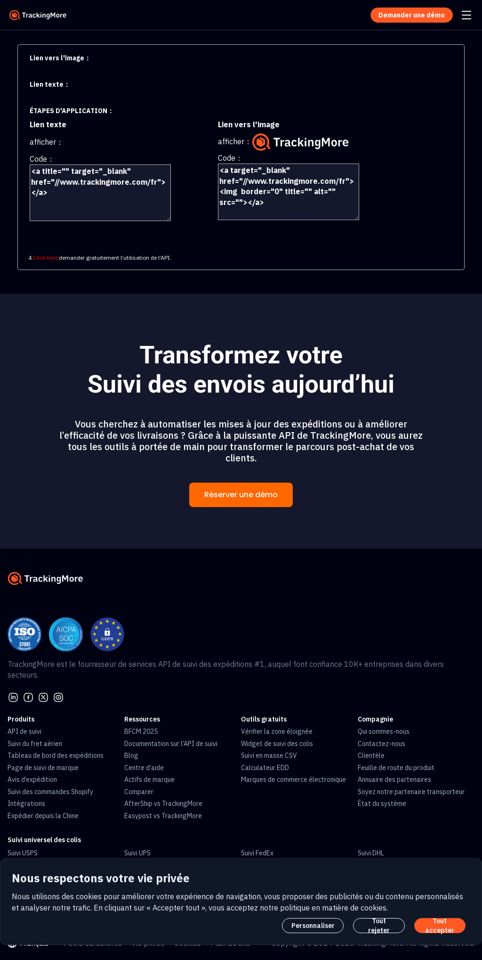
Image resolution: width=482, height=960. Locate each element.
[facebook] (28, 696)
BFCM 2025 (141, 731)
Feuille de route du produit (396, 767)
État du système (382, 803)
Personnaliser (313, 925)
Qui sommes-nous (384, 731)
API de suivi (24, 731)
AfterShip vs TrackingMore (163, 803)
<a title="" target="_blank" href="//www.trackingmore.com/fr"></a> (100, 192)
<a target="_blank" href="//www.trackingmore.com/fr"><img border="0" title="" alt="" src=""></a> (288, 192)
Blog (131, 755)
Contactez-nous (381, 743)
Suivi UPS (137, 853)
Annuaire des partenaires (394, 779)
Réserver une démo (241, 494)
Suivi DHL (371, 853)
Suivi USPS (23, 853)
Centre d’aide (144, 767)
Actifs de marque (149, 779)
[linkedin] (13, 696)
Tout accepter (439, 925)
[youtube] (58, 696)
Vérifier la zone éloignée (277, 731)
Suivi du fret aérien (35, 743)
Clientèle (371, 755)
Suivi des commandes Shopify (50, 792)
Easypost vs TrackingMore (163, 816)
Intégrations (26, 803)
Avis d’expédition (32, 779)
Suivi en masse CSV (269, 755)
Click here (45, 257)
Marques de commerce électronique (293, 779)
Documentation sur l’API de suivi (170, 743)
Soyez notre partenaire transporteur (411, 792)
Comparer (138, 792)
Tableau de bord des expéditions (56, 755)
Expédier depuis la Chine (43, 816)
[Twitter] (43, 696)
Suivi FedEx (257, 853)
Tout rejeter (379, 925)
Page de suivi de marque (43, 767)
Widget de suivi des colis (277, 743)
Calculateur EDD (265, 767)
